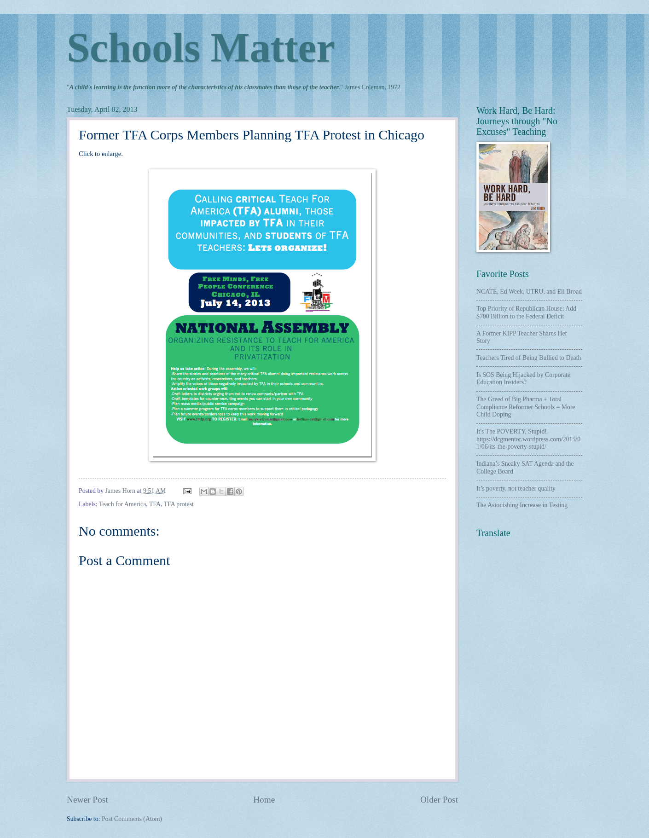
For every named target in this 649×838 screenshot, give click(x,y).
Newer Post (87, 799)
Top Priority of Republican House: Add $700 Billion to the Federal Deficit (526, 312)
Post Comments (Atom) (132, 818)
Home (264, 799)
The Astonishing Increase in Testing (522, 505)
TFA (155, 504)
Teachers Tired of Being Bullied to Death (528, 357)
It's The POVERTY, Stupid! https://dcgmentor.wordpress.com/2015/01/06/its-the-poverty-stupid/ (528, 439)
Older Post (439, 799)
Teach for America (122, 504)
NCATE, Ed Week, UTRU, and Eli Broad (529, 291)
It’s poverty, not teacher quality (516, 488)
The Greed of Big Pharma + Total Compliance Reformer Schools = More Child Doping (525, 407)
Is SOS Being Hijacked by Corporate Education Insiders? (523, 378)
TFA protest (179, 504)
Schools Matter (201, 47)
